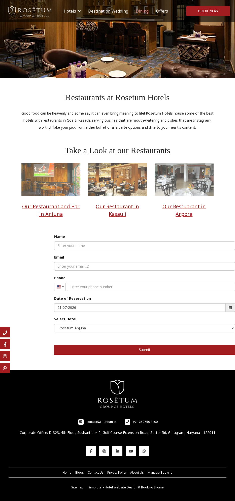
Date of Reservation (72, 298)
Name (59, 236)
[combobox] (60, 287)
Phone (59, 277)
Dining (142, 11)
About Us (137, 472)
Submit (144, 349)
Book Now (208, 11)
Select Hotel (65, 319)
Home (67, 472)
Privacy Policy (116, 472)
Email (59, 257)
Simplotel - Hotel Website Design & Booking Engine (126, 487)
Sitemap (77, 487)
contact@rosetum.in (101, 422)
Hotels (72, 11)
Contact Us (96, 472)
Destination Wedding (108, 11)
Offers (162, 11)
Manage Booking (160, 472)
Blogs (79, 472)
